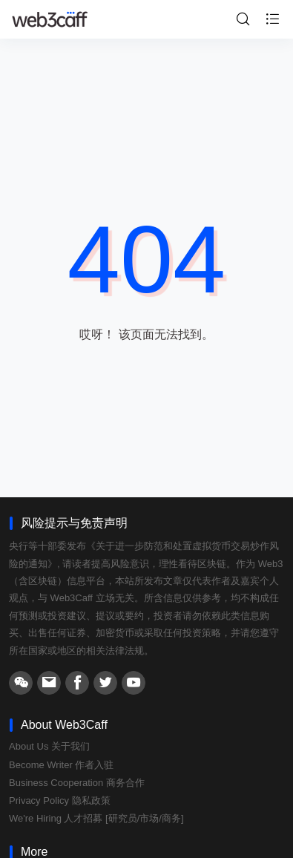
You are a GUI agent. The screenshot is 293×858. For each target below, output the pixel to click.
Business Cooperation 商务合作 (77, 782)
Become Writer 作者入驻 (61, 764)
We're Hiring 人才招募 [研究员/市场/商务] (96, 818)
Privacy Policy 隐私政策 (60, 800)
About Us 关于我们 (49, 746)
